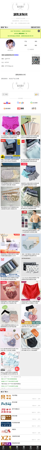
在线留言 (32, 49)
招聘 (25, 45)
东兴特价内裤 (16, 422)
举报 (6, 94)
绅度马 (14, 429)
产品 (25, 41)
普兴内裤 (14, 402)
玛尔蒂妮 (14, 395)
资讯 (36, 41)
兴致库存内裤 (16, 436)
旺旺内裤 (14, 415)
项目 (36, 45)
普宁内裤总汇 (16, 409)
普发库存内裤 (16, 443)
